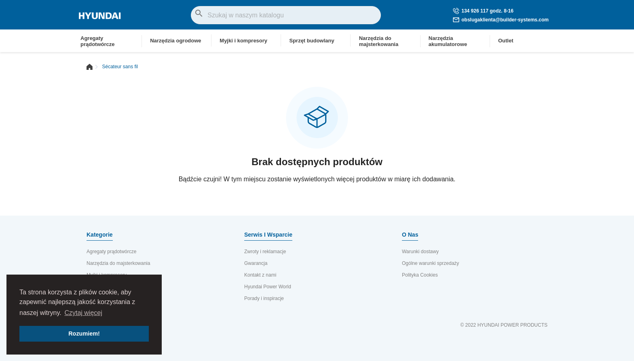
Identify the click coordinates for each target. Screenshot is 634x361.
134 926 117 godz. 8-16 (483, 11)
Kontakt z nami (260, 275)
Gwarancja (255, 263)
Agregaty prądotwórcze (111, 251)
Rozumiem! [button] (84, 333)
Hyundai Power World (267, 287)
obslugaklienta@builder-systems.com (501, 20)
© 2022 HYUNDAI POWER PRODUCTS (503, 325)
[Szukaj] (286, 15)
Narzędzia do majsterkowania (118, 263)
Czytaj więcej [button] (83, 312)
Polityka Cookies (420, 275)
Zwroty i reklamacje (265, 251)
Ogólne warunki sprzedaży (430, 263)
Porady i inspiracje (264, 298)
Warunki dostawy (420, 251)
